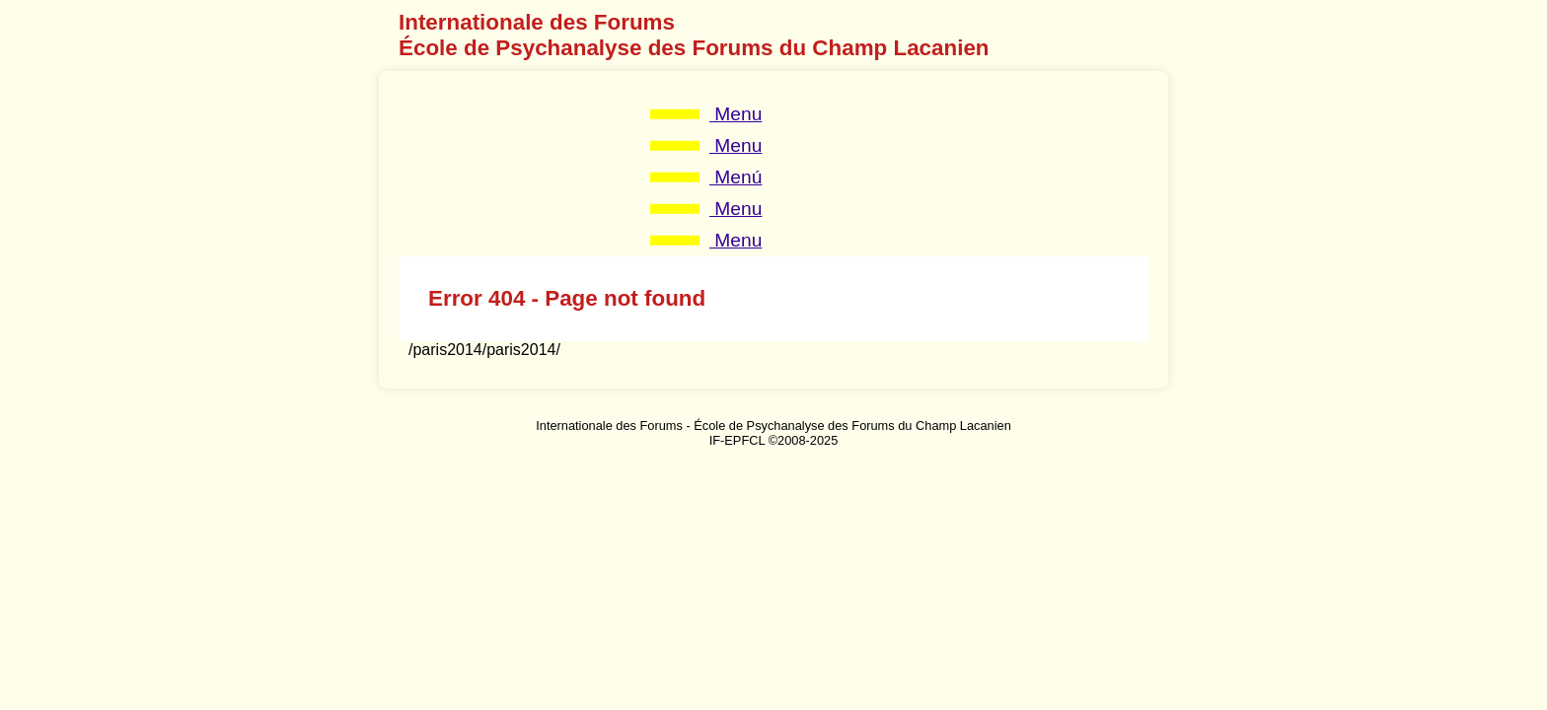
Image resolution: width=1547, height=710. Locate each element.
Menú (735, 177)
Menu (735, 114)
